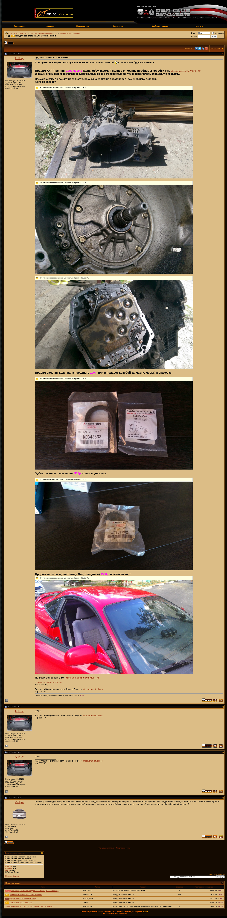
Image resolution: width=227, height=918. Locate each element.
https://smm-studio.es (93, 689)
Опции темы (216, 49)
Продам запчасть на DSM (70, 33)
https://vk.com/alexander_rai (82, 677)
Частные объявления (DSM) (46, 33)
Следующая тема (123, 848)
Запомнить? (218, 33)
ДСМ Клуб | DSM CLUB (17, 33)
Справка (50, 26)
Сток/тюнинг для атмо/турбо (21, 902)
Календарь (118, 26)
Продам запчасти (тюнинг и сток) (22, 898)
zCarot (145, 912)
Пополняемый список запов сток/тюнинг (26, 895)
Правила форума (12, 876)
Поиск (198, 26)
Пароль (194, 36)
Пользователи (82, 26)
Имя (193, 33)
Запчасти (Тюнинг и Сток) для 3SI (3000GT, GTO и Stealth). (34, 891)
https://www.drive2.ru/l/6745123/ (186, 71)
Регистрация (19, 26)
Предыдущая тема (106, 848)
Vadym (19, 802)
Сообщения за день (159, 26)
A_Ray (19, 58)
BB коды (8, 866)
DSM (31, 33)
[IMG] (7, 870)
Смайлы (8, 868)
